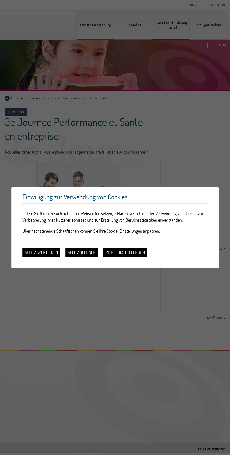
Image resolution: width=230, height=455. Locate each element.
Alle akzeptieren (41, 252)
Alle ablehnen (82, 252)
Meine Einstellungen (125, 252)
